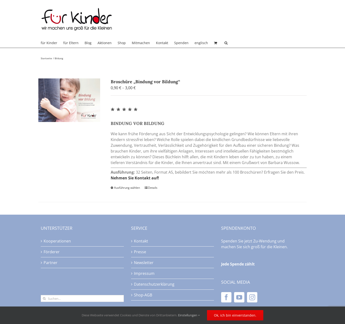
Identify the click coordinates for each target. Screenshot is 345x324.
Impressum (144, 273)
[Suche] (44, 298)
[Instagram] (252, 297)
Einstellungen (189, 315)
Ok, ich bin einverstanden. (235, 315)
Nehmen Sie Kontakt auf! (135, 178)
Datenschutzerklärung (154, 284)
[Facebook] (226, 297)
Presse (140, 251)
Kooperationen (57, 241)
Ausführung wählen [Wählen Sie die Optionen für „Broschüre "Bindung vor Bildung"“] (127, 188)
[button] (226, 43)
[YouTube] (239, 297)
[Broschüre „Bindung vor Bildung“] (69, 100)
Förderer (52, 251)
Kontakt (141, 241)
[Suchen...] (82, 298)
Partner (51, 262)
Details (152, 188)
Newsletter (144, 262)
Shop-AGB (143, 295)
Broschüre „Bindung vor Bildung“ (145, 81)
